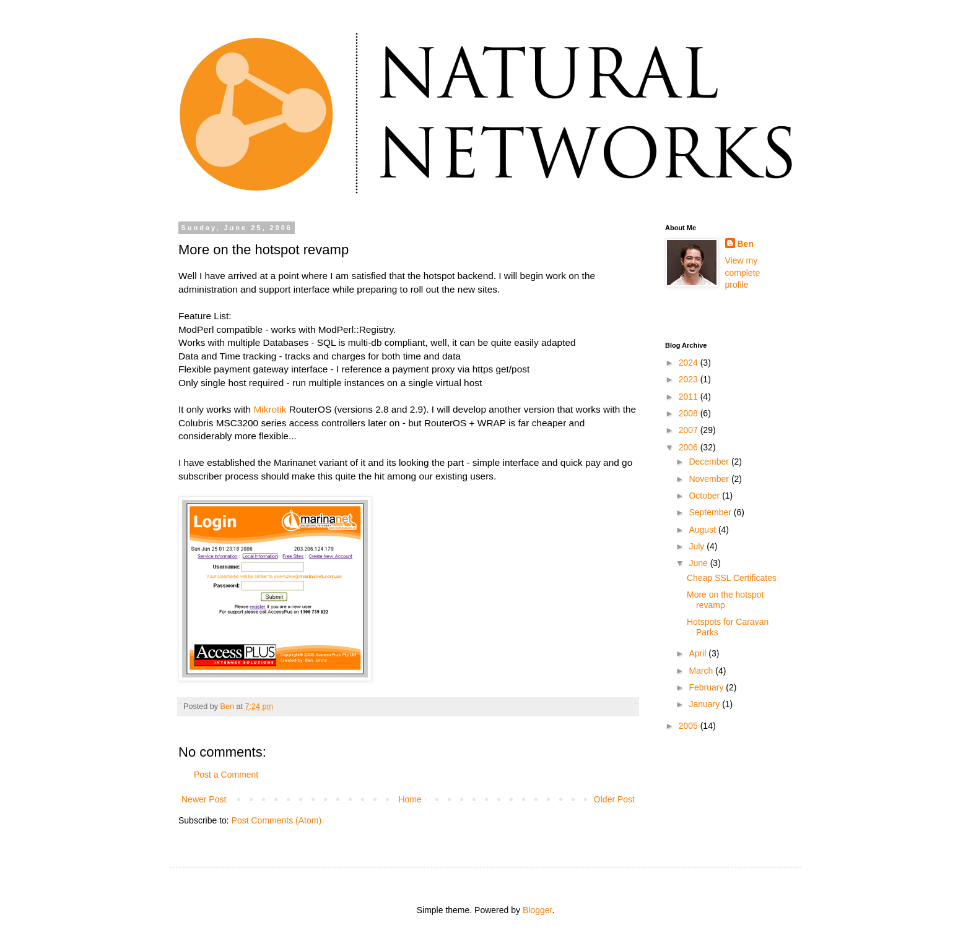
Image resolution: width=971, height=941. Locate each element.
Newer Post (203, 799)
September (711, 512)
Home (409, 799)
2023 (689, 379)
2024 (689, 362)
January (705, 704)
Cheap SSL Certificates (732, 578)
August (703, 530)
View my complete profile (742, 273)
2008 (689, 413)
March (702, 671)
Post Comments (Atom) (276, 820)
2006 (689, 447)
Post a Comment (226, 775)
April (698, 653)
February (707, 687)
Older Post (614, 799)
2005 (689, 726)
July (698, 546)
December (710, 461)
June (699, 563)
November (710, 479)
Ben (746, 244)
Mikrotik (269, 409)
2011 (689, 397)
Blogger (537, 910)
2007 (689, 430)
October (705, 496)
